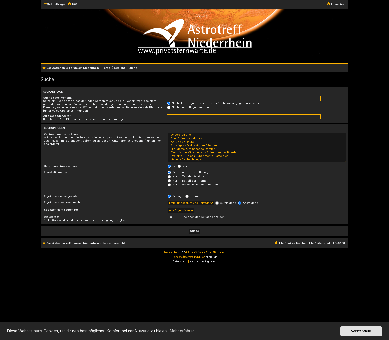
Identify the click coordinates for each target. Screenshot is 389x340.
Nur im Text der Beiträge (186, 176)
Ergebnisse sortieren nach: (62, 202)
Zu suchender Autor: (57, 116)
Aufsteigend (225, 203)
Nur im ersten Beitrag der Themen (193, 184)
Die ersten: (51, 217)
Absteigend (248, 203)
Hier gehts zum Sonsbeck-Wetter (256, 149)
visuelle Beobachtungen (256, 159)
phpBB (181, 252)
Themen (193, 196)
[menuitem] (72, 4)
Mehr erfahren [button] (182, 331)
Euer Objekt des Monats (256, 138)
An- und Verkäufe (256, 142)
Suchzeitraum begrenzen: (61, 209)
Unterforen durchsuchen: (61, 166)
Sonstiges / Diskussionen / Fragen (256, 145)
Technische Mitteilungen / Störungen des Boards (256, 152)
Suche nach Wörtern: (57, 97)
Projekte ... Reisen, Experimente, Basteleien (256, 156)
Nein (183, 166)
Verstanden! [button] (361, 331)
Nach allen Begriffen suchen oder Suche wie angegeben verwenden (215, 103)
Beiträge (175, 196)
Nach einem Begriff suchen (188, 107)
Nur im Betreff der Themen (188, 180)
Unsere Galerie (256, 135)
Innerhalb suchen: (56, 172)
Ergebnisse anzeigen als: (61, 196)
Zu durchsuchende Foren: (61, 134)
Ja (172, 166)
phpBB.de (211, 257)
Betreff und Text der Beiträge (189, 172)
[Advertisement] (149, 302)
